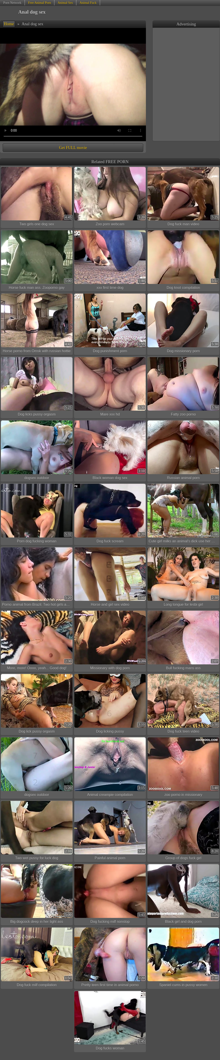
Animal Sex (65, 2)
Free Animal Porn (39, 2)
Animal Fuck (88, 2)
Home (9, 24)
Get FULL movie (73, 147)
